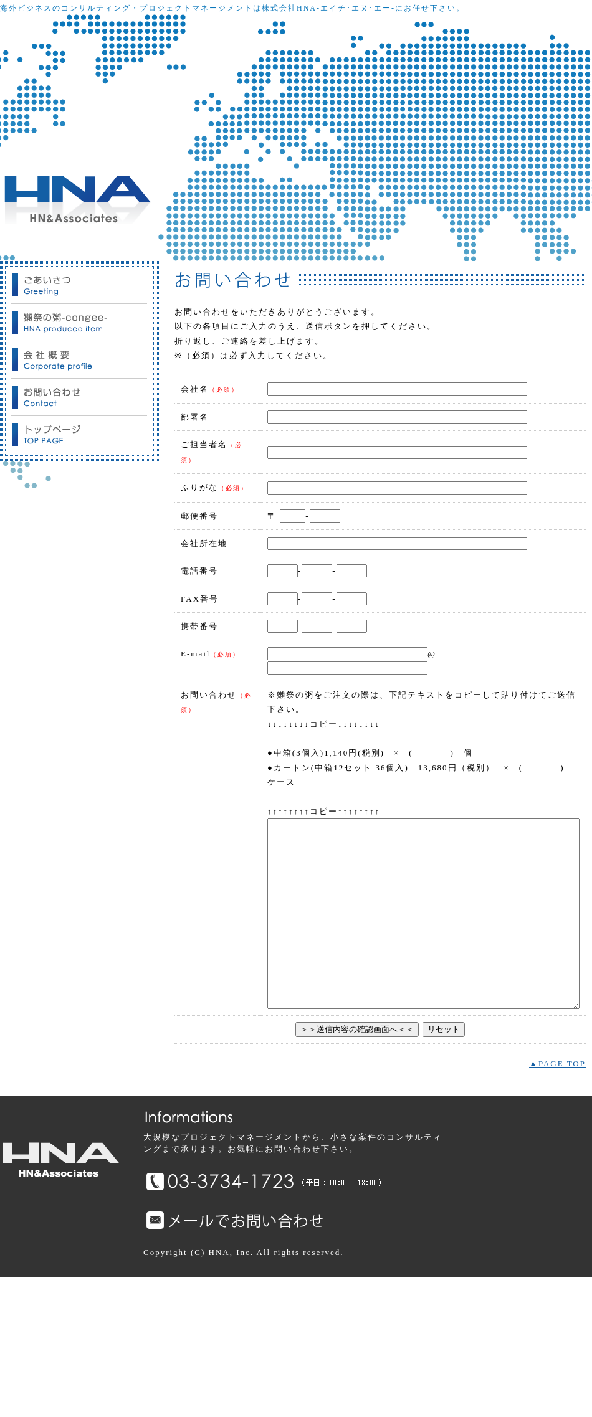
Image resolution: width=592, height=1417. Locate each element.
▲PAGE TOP (557, 1204)
